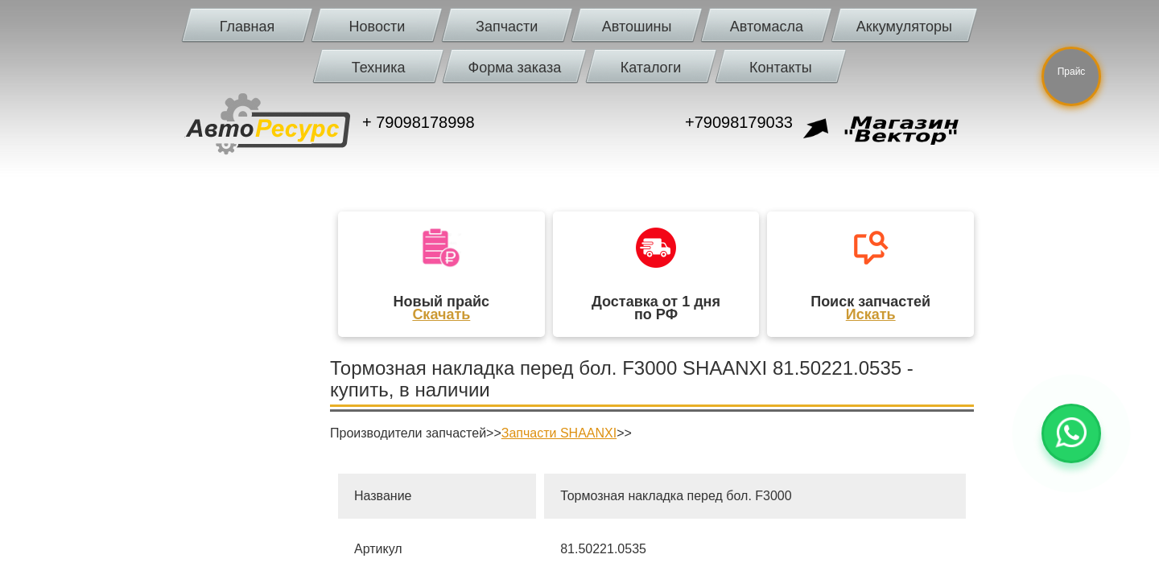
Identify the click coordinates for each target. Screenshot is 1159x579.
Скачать (441, 314)
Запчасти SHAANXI (559, 433)
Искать (871, 314)
